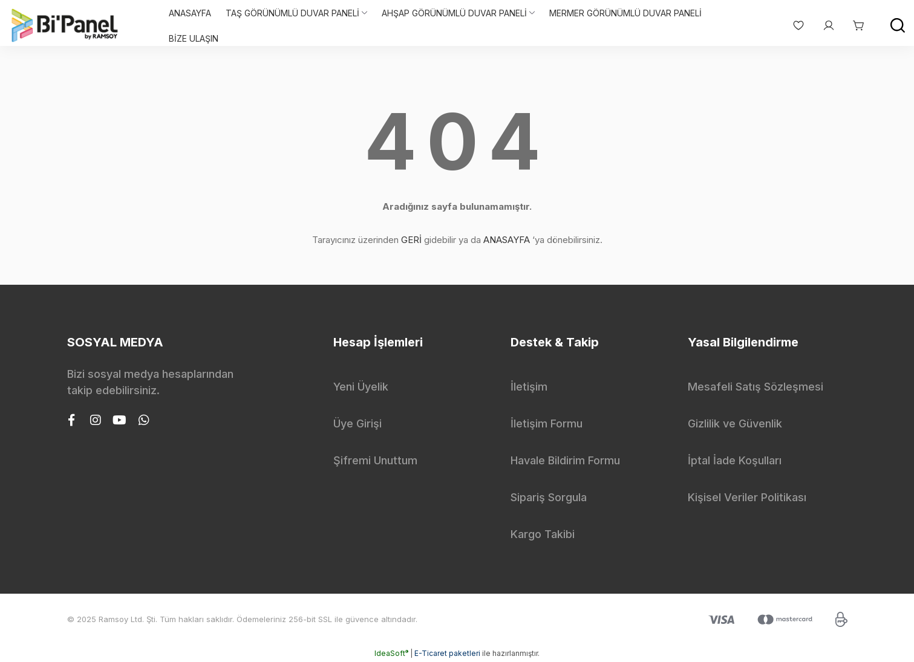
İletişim (529, 386)
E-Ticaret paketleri (447, 653)
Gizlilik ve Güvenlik (735, 423)
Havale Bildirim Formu (565, 460)
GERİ (411, 239)
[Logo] (65, 25)
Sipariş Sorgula (549, 497)
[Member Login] (823, 25)
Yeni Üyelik (360, 386)
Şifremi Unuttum (375, 460)
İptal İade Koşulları (735, 460)
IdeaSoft (391, 653)
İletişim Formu (547, 423)
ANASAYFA (506, 239)
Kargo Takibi (543, 534)
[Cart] (853, 25)
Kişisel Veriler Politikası (747, 497)
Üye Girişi (357, 423)
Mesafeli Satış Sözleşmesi (755, 386)
